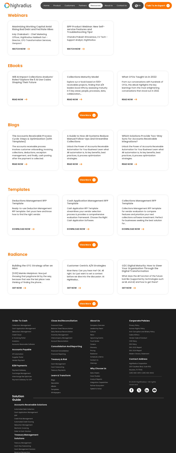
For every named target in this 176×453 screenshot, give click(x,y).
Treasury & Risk (59, 359)
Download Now (21, 229)
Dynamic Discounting (98, 434)
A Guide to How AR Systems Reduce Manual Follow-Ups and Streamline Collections (88, 138)
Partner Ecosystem (97, 385)
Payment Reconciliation (138, 419)
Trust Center (94, 341)
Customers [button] (70, 5)
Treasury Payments (58, 370)
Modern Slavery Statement (139, 354)
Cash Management (58, 364)
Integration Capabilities (99, 382)
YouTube (154, 390)
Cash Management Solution (61, 415)
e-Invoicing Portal (18, 338)
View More (85, 115)
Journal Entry (134, 432)
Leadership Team (96, 328)
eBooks (53, 386)
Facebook (131, 390)
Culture (93, 332)
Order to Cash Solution (20, 431)
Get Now (17, 287)
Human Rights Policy (137, 328)
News (92, 335)
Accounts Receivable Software (23, 344)
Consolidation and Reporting (66, 346)
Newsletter (55, 383)
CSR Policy (133, 341)
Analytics (15, 341)
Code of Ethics (134, 335)
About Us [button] (109, 5)
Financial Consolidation (60, 351)
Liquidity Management (59, 422)
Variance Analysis (136, 435)
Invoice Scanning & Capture (100, 412)
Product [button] (57, 5)
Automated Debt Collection (22, 409)
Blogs (53, 380)
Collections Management (21, 325)
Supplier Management (98, 428)
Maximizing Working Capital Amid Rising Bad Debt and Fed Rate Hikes (32, 28)
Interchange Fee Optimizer (22, 376)
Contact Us (122, 5)
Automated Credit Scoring (22, 422)
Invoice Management (98, 425)
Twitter (139, 390)
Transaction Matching (137, 422)
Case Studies (95, 376)
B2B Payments (19, 365)
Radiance (93, 354)
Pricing (92, 351)
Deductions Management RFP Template (29, 202)
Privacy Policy (134, 325)
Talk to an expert (155, 5)
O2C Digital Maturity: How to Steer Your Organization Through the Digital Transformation (142, 268)
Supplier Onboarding (98, 431)
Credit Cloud (16, 335)
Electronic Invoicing (19, 428)
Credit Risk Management (21, 419)
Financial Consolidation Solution (63, 435)
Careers (93, 344)
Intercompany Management (61, 338)
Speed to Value (96, 389)
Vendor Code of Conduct (138, 338)
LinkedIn (146, 390)
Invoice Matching (96, 422)
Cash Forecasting (57, 367)
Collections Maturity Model (83, 77)
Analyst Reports (96, 379)
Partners (83, 5)
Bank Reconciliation (136, 413)
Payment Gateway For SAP (22, 380)
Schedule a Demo (96, 357)
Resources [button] (96, 5)
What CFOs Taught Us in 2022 (139, 77)
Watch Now (18, 48)
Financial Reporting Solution (61, 438)
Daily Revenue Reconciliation (62, 332)
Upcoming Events (96, 338)
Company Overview (97, 325)
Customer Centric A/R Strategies (86, 265)
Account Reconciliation (59, 341)
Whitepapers (56, 393)
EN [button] (137, 5)
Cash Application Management (24, 328)
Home (46, 5)
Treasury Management (59, 409)
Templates (55, 389)
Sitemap (93, 363)
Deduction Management (21, 425)
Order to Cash (19, 320)
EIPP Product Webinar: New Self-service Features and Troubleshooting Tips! (86, 29)
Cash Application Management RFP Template (87, 202)
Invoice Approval (96, 419)
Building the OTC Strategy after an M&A (32, 267)
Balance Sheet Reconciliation (62, 328)
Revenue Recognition (59, 419)
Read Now (17, 99)
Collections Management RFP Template (139, 202)
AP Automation (17, 354)
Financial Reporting (58, 354)
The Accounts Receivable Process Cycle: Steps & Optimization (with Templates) (32, 138)
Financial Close (56, 325)
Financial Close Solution (138, 438)
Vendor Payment (18, 360)
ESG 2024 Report (135, 351)
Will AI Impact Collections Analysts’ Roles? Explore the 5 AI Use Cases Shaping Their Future (32, 79)
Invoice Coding (95, 415)
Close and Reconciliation (64, 320)
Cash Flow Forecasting (59, 412)
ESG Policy (133, 344)
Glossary (93, 347)
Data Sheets (94, 373)
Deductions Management (21, 332)
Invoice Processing (97, 409)
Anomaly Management (59, 335)
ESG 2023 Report (135, 347)
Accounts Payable (21, 349)
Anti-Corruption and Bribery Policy (142, 332)
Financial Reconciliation (138, 441)
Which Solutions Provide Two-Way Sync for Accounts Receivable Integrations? (142, 138)
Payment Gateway (19, 370)
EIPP (13, 415)
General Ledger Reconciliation (140, 428)
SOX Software (134, 425)
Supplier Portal (17, 357)
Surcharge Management (21, 373)
